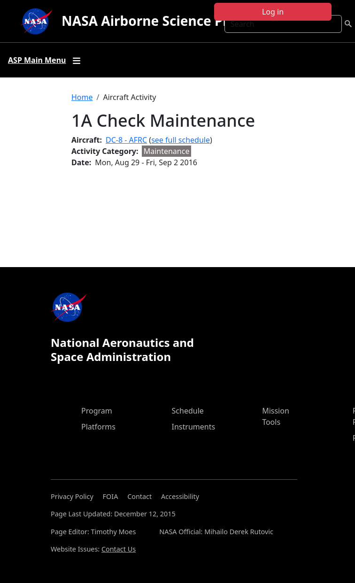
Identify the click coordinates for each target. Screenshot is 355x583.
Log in (273, 12)
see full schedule (180, 140)
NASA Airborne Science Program (166, 21)
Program (96, 411)
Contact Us (118, 549)
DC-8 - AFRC (126, 140)
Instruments (194, 427)
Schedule (188, 411)
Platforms (98, 427)
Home (82, 97)
